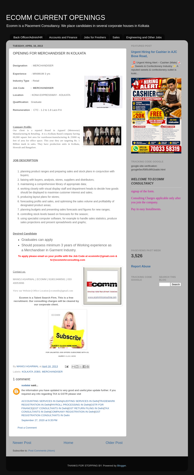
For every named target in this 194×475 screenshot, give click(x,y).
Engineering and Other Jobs (144, 37)
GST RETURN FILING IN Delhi (86, 408)
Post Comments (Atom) (41, 450)
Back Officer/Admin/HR (28, 37)
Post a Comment (27, 427)
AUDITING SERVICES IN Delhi (80, 401)
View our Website (22, 290)
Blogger (121, 465)
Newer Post (22, 443)
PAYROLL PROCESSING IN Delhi (70, 404)
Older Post (114, 443)
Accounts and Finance (63, 37)
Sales (116, 37)
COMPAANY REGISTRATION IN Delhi (73, 411)
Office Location (41, 290)
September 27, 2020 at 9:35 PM (39, 420)
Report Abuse (141, 266)
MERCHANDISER (52, 371)
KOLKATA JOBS (31, 371)
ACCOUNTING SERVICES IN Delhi (41, 401)
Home (68, 443)
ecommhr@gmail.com (61, 290)
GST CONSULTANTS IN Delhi (50, 408)
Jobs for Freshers (95, 37)
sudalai (25, 385)
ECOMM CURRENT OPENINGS (55, 17)
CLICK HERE (70, 356)
